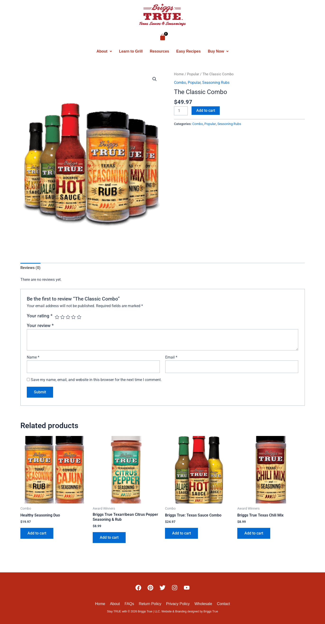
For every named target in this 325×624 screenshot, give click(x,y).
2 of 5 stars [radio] (62, 317)
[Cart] (162, 37)
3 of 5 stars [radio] (68, 317)
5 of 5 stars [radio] (79, 317)
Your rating (39, 316)
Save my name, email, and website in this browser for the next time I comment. (96, 379)
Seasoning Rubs (215, 82)
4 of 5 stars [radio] (73, 317)
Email (171, 357)
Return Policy (150, 604)
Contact (223, 604)
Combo (180, 82)
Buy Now (218, 51)
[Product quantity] (181, 110)
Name (33, 357)
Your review (40, 325)
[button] (104, 51)
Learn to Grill (131, 51)
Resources (159, 51)
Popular (193, 74)
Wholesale (203, 604)
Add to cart (205, 110)
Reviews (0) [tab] (30, 267)
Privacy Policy (178, 604)
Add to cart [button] (36, 533)
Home (179, 74)
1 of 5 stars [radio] (57, 317)
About (104, 51)
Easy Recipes (188, 51)
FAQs (129, 604)
